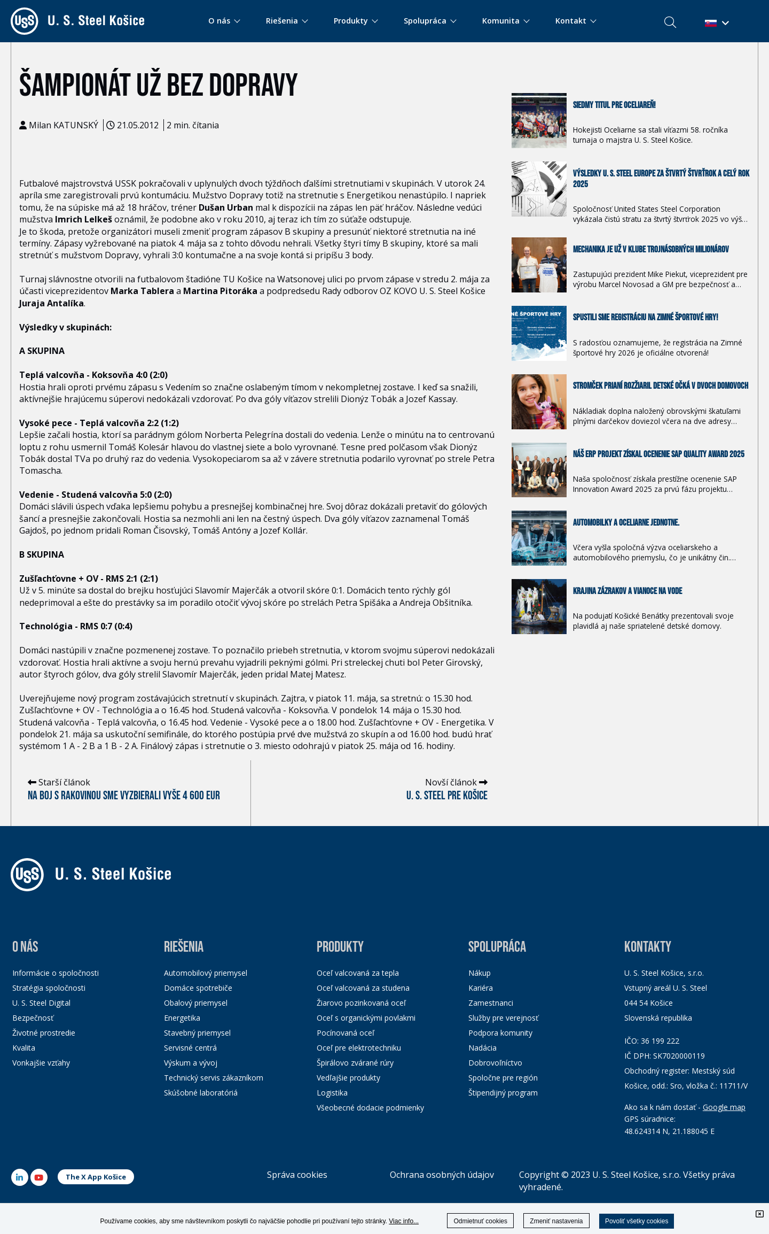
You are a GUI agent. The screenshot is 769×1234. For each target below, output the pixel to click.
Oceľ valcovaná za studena (363, 988)
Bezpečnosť (32, 1018)
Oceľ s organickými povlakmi (366, 1018)
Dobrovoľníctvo (495, 1063)
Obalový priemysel (195, 1003)
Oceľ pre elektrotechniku (359, 1048)
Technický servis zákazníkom (213, 1078)
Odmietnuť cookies (480, 1221)
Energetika (182, 1018)
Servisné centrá (190, 1048)
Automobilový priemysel (205, 973)
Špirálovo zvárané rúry (355, 1063)
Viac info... (404, 1221)
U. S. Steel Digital (41, 1003)
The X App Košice (96, 1177)
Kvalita (23, 1048)
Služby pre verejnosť (503, 1018)
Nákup (479, 973)
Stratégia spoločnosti (48, 988)
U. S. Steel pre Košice (447, 796)
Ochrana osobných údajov (442, 1175)
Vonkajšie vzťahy (41, 1063)
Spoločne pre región (503, 1078)
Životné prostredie (43, 1033)
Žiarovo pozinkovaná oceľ (361, 1003)
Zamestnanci (490, 1003)
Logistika (332, 1093)
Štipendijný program (503, 1093)
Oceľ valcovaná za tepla (358, 973)
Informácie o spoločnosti (55, 973)
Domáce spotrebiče (198, 988)
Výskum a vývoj (190, 1063)
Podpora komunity (500, 1033)
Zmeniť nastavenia (556, 1221)
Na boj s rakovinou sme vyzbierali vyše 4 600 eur (124, 796)
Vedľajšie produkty (348, 1078)
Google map (724, 1107)
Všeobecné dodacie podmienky (370, 1107)
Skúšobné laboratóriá (201, 1093)
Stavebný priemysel (197, 1033)
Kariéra (480, 988)
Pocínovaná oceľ (345, 1033)
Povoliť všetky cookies (637, 1221)
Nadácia (482, 1048)
